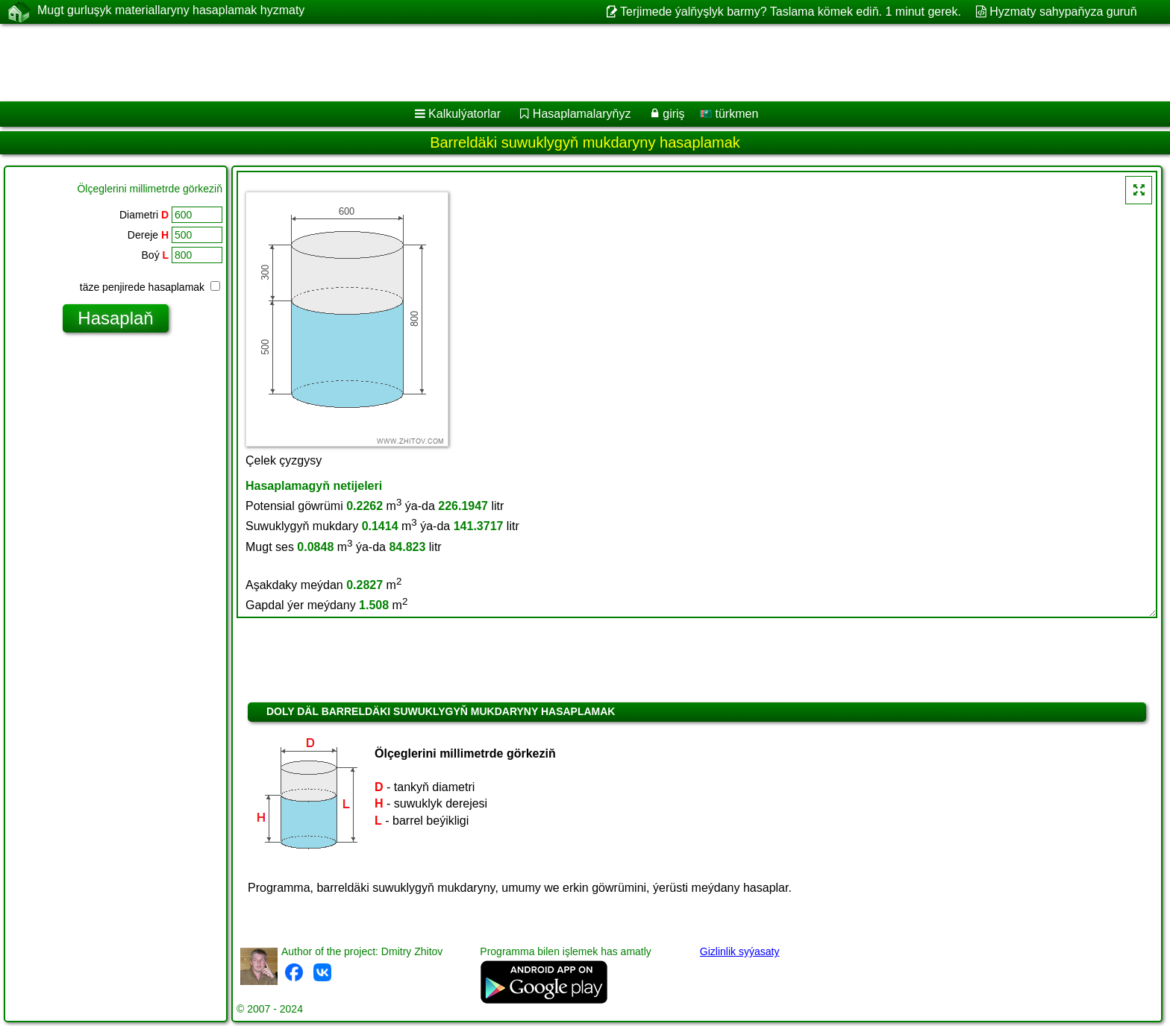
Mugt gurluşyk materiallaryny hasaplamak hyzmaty (170, 11)
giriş (673, 113)
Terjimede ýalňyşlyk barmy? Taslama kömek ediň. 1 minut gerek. (790, 11)
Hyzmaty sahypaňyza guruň (1062, 11)
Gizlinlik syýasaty (740, 951)
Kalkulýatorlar (464, 113)
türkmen (729, 113)
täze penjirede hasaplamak (150, 287)
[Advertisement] (453, 62)
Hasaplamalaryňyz (582, 113)
